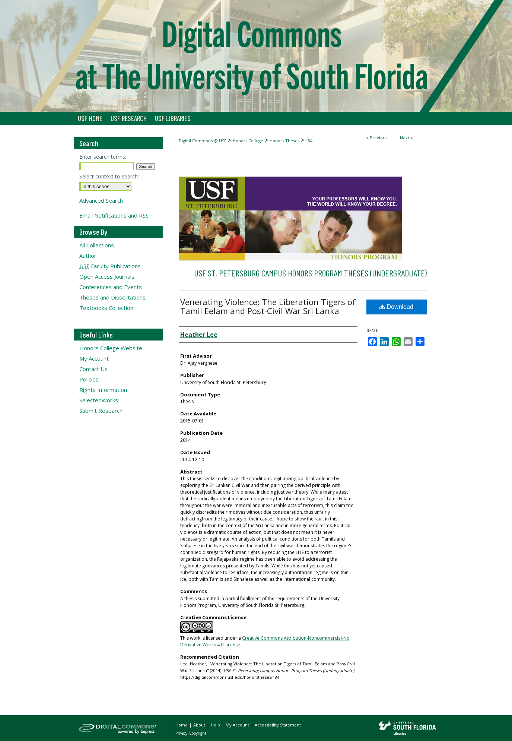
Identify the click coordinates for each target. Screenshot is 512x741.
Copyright (197, 733)
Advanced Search (101, 200)
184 (309, 140)
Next (404, 137)
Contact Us (93, 369)
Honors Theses (284, 140)
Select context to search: (109, 176)
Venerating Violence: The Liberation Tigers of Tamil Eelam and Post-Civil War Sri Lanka (268, 306)
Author (87, 255)
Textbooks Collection (106, 307)
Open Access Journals (106, 276)
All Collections (96, 245)
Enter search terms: (102, 156)
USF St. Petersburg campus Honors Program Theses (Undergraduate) (310, 272)
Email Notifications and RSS (114, 215)
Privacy (181, 733)
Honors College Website (110, 348)
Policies (89, 379)
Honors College (248, 140)
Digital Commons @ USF (202, 140)
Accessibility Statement (278, 725)
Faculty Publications (110, 266)
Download (396, 307)
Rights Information (103, 389)
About (199, 725)
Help (216, 725)
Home (182, 725)
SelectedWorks (98, 400)
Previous (378, 137)
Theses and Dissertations (112, 297)
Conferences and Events (110, 287)
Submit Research (101, 410)
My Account (94, 358)
